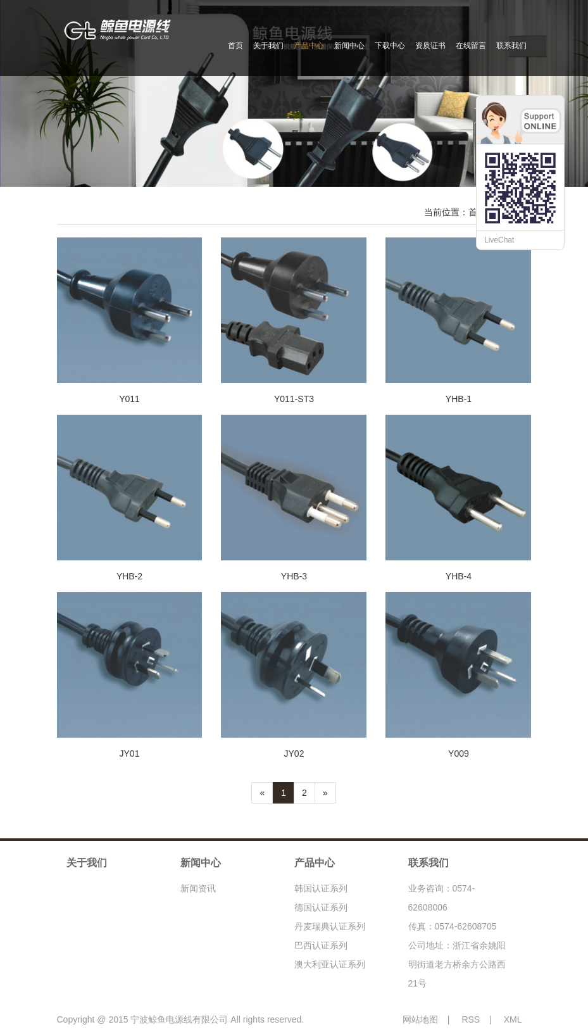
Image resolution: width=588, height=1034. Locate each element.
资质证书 (430, 45)
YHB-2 (129, 576)
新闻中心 (349, 45)
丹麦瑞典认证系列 (329, 926)
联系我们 (511, 45)
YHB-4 (459, 576)
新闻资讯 (198, 888)
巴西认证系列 (320, 945)
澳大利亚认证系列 (329, 964)
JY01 (130, 753)
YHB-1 (459, 399)
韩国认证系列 (320, 888)
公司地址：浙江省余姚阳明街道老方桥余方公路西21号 (457, 964)
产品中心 (309, 45)
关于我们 (268, 45)
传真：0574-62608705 (452, 926)
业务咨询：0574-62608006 (441, 897)
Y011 (129, 399)
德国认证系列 (320, 907)
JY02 (294, 753)
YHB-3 (294, 576)
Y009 (458, 753)
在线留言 (471, 45)
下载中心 (390, 45)
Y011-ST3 (294, 399)
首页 (235, 45)
